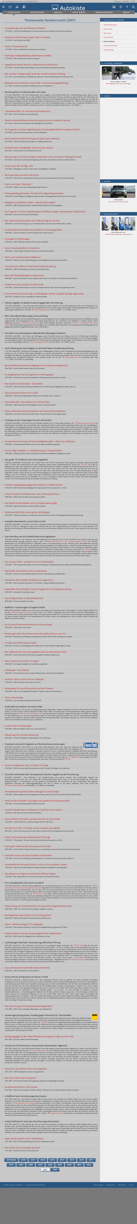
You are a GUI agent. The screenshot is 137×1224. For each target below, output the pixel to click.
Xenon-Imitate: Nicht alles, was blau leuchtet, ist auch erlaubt (32, 819)
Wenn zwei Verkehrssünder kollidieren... (23, 257)
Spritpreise (110, 1185)
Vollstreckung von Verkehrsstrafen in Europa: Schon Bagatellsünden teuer (38, 906)
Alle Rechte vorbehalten (35, 1185)
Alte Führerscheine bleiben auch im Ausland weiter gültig (31, 503)
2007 (40, 1164)
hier (69, 759)
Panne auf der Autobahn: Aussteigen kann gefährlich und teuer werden (37, 800)
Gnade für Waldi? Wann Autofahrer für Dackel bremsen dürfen (33, 809)
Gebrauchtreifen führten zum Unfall (21, 392)
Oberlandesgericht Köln (73, 357)
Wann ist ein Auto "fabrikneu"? (19, 184)
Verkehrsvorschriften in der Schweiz (21, 1087)
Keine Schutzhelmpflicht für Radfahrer (22, 248)
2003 (79, 1164)
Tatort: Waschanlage (14, 697)
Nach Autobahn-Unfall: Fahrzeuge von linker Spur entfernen (32, 138)
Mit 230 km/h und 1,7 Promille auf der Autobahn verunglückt (32, 828)
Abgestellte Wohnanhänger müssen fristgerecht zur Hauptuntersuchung (38, 589)
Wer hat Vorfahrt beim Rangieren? (20, 1078)
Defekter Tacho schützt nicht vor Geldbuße (24, 679)
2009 (21, 1164)
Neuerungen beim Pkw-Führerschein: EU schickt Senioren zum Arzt (35, 633)
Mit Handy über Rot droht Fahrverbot (22, 175)
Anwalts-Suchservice (78, 960)
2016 (43, 1160)
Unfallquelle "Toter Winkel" (17, 670)
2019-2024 (11, 1160)
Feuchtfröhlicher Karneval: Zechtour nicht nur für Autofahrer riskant (36, 864)
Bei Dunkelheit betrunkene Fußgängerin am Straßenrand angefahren (36, 365)
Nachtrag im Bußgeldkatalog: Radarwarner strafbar (28, 55)
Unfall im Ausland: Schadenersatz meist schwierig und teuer (32, 494)
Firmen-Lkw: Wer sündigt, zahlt (19, 166)
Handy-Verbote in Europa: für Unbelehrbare (33, 933)
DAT (89, 550)
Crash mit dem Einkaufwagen (18, 725)
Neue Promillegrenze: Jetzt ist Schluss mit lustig (26, 765)
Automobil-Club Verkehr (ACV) (32, 714)
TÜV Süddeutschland (39, 1050)
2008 (30, 1164)
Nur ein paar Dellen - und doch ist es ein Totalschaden (29, 561)
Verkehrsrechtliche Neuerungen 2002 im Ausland (27, 37)
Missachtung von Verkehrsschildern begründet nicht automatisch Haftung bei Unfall (43, 156)
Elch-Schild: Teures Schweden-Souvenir (22, 1147)
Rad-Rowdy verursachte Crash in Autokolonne (26, 570)
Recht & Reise (79, 12)
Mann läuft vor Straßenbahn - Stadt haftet (24, 383)
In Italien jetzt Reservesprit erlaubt (20, 642)
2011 (91, 1160)
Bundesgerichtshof (30, 323)
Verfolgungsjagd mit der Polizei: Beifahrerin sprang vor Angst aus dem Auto (39, 1036)
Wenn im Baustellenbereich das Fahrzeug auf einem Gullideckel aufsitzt (37, 120)
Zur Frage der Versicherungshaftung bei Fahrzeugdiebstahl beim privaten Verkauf (42, 129)
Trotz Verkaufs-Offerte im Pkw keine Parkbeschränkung (30, 266)
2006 (50, 1164)
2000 (55, 1169)
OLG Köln (39, 894)
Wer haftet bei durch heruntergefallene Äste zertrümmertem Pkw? (35, 652)
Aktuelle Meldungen (110, 25)
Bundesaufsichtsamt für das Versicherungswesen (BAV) (67, 541)
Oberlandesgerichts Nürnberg (24, 1103)
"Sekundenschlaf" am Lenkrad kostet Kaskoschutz (27, 111)
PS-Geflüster (14, 12)
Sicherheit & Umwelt (110, 46)
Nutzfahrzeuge (109, 50)
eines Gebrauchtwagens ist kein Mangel (32, 791)
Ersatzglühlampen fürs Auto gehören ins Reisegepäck (29, 374)
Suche (131, 1185)
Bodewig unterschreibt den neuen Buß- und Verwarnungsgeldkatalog (36, 83)
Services (58, 12)
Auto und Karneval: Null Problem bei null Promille (27, 967)
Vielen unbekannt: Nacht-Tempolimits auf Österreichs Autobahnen (35, 411)
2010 (11, 1164)
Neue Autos (107, 33)
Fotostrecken (37, 12)
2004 (69, 1164)
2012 (81, 1160)
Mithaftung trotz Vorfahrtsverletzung (21, 735)
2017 (33, 1160)
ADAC (85, 465)
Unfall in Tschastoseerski (16, 46)
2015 (52, 1160)
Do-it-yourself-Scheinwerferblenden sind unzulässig (28, 624)
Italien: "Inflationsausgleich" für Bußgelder (24, 924)
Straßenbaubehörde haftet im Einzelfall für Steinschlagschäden (33, 229)
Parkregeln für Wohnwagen (17, 239)
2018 (23, 1160)
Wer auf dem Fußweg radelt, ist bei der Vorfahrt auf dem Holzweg (35, 73)
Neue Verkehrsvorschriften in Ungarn (22, 661)
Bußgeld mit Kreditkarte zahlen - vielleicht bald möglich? (30, 202)
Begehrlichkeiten (104, 12)
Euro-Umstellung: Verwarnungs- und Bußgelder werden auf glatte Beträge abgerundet (44, 293)
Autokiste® (18, 1185)
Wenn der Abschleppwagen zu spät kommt (24, 275)
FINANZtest (75, 757)
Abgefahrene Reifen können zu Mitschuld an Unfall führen (31, 64)
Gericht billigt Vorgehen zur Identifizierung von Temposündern (33, 450)
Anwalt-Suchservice (56, 1113)
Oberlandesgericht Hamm (86, 423)
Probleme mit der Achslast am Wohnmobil (24, 284)
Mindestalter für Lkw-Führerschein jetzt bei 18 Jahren (29, 688)
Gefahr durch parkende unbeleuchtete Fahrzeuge (27, 837)
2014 (62, 1160)
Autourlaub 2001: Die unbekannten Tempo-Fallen (27, 402)
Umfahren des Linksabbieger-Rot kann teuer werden (29, 147)
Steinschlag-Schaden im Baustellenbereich (24, 598)
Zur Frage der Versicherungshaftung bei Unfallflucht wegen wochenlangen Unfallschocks (45, 211)
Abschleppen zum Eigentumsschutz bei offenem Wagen (30, 873)
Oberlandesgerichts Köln (42, 310)
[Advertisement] (116, 134)
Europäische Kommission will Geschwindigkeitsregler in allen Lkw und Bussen (40, 441)
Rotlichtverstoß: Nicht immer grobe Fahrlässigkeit (27, 512)
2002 (89, 1164)
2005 (60, 1164)
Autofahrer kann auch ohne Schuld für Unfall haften (28, 855)
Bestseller (122, 1185)
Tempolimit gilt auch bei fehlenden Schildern (25, 28)
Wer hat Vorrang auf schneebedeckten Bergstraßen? (29, 1006)
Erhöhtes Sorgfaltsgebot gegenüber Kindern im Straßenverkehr (34, 484)
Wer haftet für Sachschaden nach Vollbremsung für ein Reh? (32, 220)
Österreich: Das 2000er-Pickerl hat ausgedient (26, 1068)
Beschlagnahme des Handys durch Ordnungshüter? (28, 915)
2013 (72, 1160)
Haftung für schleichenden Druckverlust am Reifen (28, 846)
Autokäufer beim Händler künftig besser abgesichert (29, 580)
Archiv (126, 12)
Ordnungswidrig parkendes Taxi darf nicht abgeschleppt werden (34, 193)
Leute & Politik (108, 37)
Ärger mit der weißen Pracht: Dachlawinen (24, 1138)
